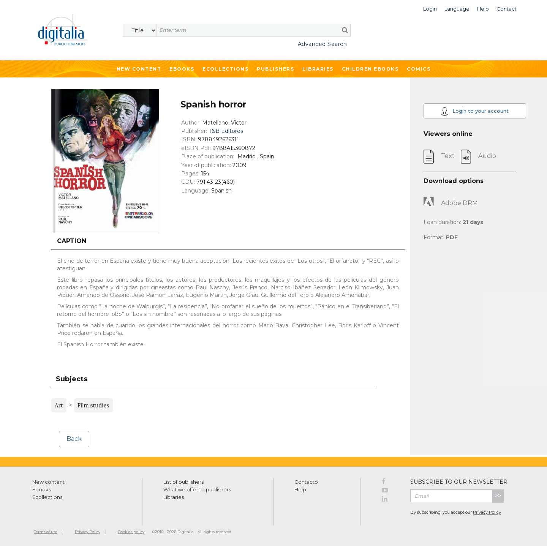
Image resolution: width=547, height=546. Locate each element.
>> (498, 495)
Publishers (275, 69)
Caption (71, 241)
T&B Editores (226, 131)
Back (74, 438)
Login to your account (475, 111)
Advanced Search (322, 44)
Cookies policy (131, 531)
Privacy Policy (487, 512)
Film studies (93, 405)
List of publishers (183, 482)
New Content (139, 69)
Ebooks (181, 69)
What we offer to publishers (197, 489)
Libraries (318, 69)
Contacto (306, 482)
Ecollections (225, 69)
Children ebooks (370, 69)
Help (300, 489)
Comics (418, 69)
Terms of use (45, 531)
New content (48, 482)
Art (59, 405)
